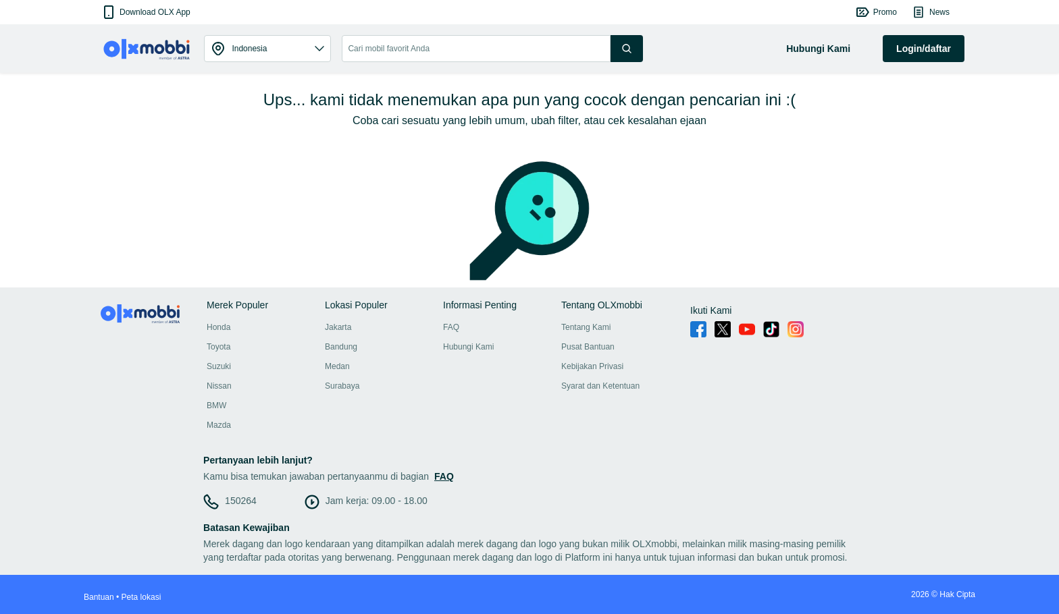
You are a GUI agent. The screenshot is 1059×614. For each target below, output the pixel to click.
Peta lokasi (141, 597)
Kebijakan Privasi (592, 366)
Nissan (219, 386)
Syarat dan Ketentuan (600, 386)
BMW (216, 405)
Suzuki (219, 366)
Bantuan (99, 597)
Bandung (341, 347)
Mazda (219, 425)
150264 (241, 500)
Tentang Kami (586, 327)
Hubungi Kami (468, 347)
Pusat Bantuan (588, 347)
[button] (145, 12)
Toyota (218, 347)
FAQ (451, 327)
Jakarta (338, 327)
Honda (218, 327)
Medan (337, 366)
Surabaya (342, 386)
